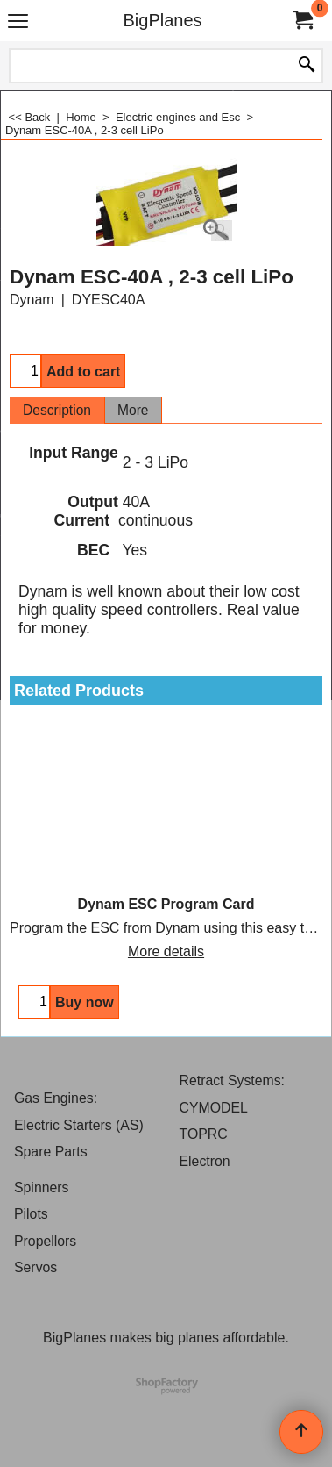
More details (166, 951)
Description (57, 410)
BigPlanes (162, 20)
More (133, 410)
